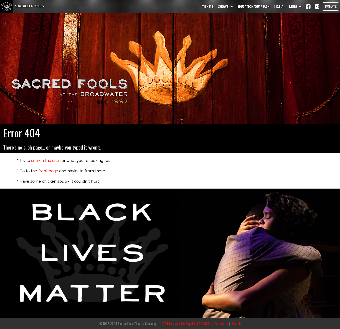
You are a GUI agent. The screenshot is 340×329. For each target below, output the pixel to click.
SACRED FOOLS (22, 6)
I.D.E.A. (280, 6)
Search (236, 323)
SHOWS (226, 6)
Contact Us (221, 323)
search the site (45, 160)
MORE (296, 6)
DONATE (330, 6)
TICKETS (208, 6)
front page (48, 170)
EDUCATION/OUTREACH (254, 6)
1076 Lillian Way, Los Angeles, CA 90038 (184, 323)
